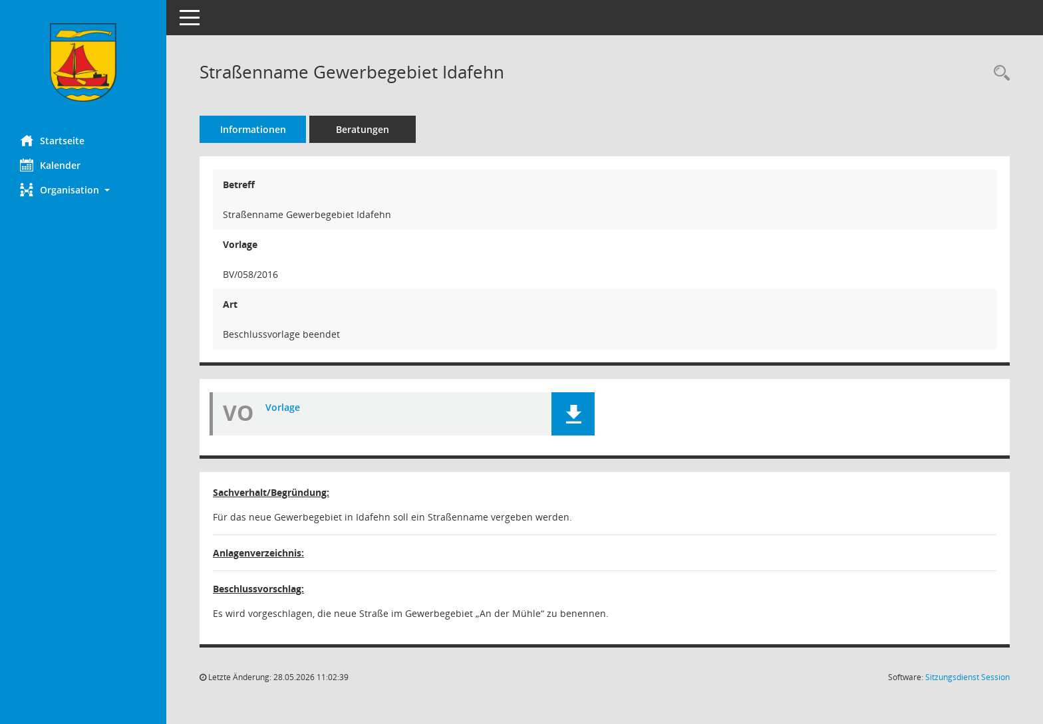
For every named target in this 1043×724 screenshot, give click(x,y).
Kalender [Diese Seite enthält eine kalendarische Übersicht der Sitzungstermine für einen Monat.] (50, 165)
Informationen (253, 129)
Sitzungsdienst (967, 677)
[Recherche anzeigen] (998, 73)
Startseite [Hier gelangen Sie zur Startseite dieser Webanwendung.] (52, 140)
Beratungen (362, 129)
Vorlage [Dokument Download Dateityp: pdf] (282, 407)
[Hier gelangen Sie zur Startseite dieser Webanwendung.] (83, 62)
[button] (83, 190)
